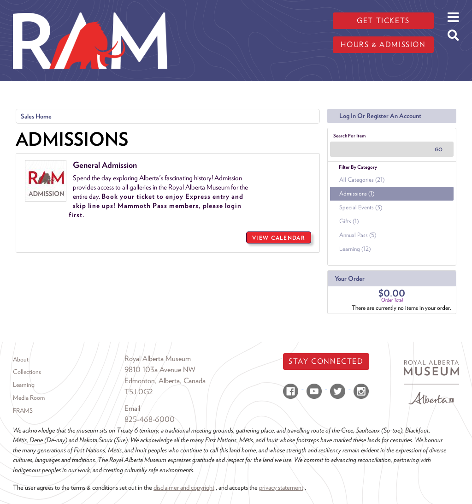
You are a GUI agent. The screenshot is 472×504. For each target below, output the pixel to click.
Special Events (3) (360, 207)
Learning (24, 384)
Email (132, 408)
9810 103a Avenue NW (159, 369)
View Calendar (278, 237)
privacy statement (281, 487)
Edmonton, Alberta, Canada (165, 380)
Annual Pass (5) (357, 234)
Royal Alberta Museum (157, 358)
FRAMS (23, 410)
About (21, 359)
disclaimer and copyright (183, 487)
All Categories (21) (361, 179)
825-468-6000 (149, 419)
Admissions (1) (356, 193)
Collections (27, 371)
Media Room (29, 397)
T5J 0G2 (138, 391)
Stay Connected (326, 361)
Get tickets (383, 20)
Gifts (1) (349, 221)
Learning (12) (355, 248)
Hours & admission (383, 44)
